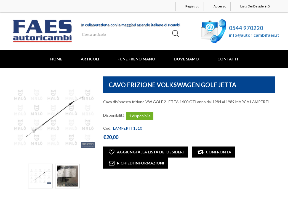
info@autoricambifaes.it (254, 35)
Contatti (227, 59)
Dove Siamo (186, 59)
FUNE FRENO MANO (136, 59)
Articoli (90, 59)
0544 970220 (246, 28)
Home (56, 59)
